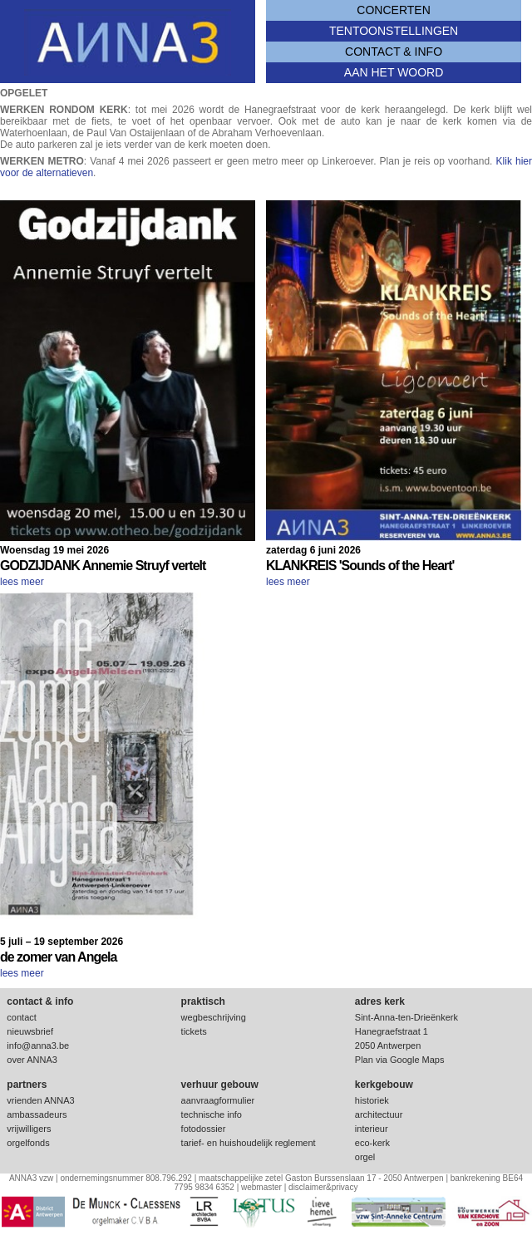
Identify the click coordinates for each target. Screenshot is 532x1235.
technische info (211, 1114)
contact (21, 1017)
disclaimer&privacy (322, 1187)
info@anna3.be (38, 1045)
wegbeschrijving (213, 1017)
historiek (372, 1100)
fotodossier (203, 1129)
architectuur (378, 1114)
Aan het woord (394, 72)
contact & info (393, 51)
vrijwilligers (29, 1129)
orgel (365, 1157)
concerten (393, 10)
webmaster (261, 1187)
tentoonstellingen (393, 30)
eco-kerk (372, 1143)
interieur (371, 1129)
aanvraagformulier (218, 1100)
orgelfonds (28, 1143)
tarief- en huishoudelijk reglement (248, 1143)
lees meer (22, 582)
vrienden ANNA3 (40, 1100)
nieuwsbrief (30, 1031)
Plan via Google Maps (400, 1060)
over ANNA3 (32, 1060)
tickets (194, 1031)
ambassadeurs (36, 1114)
